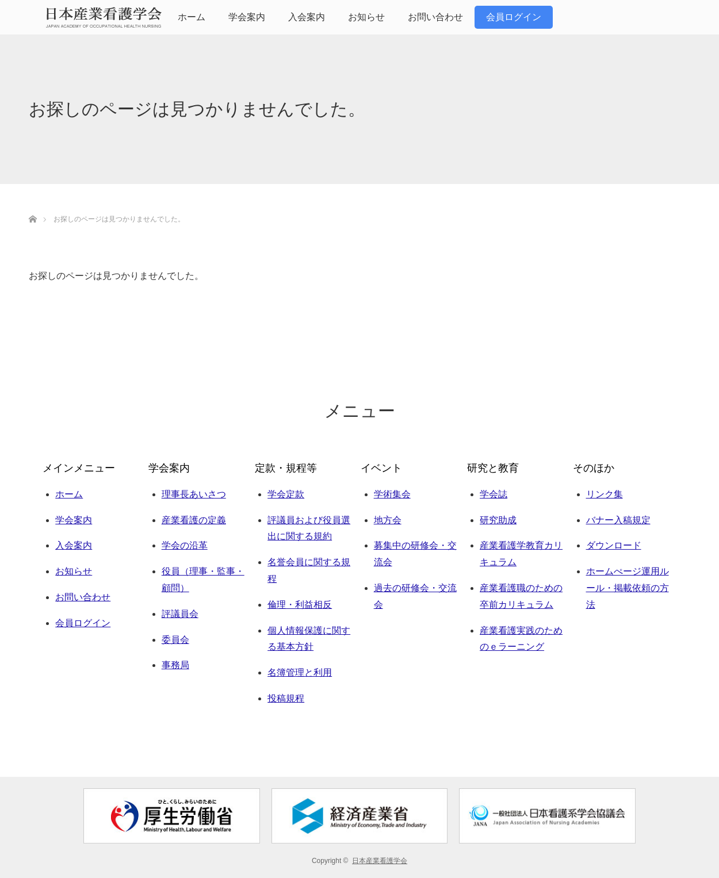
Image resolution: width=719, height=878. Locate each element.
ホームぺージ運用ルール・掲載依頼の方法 (627, 587)
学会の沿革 (185, 545)
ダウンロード (613, 545)
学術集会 (392, 494)
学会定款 (285, 494)
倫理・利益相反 (299, 604)
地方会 (387, 520)
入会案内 (306, 17)
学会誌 (493, 494)
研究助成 (498, 520)
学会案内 (246, 17)
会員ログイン (513, 17)
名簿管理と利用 (299, 672)
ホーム (191, 17)
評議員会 (180, 614)
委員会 (175, 640)
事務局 (175, 665)
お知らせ (366, 17)
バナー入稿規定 (618, 520)
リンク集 (604, 494)
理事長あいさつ (194, 494)
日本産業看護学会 (379, 861)
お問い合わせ (435, 17)
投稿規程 (285, 698)
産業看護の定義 (194, 520)
